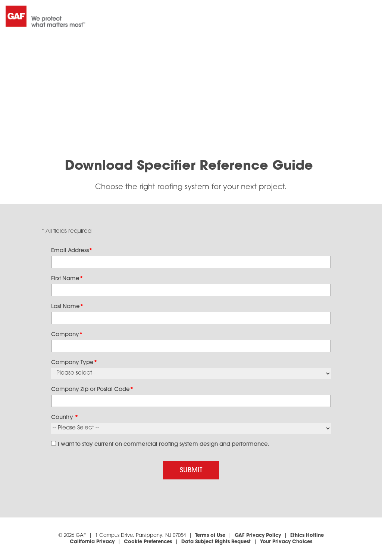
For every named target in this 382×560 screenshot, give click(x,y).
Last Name (67, 307)
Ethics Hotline (307, 535)
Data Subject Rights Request (216, 541)
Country (64, 417)
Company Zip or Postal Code (92, 389)
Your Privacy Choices (286, 541)
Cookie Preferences (148, 541)
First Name (67, 279)
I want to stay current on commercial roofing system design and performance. (163, 444)
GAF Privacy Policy (258, 535)
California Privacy (92, 541)
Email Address (72, 251)
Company (67, 335)
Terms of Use (210, 535)
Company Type (74, 363)
